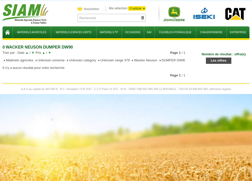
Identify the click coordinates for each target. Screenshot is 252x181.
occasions (132, 32)
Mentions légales (220, 88)
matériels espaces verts (73, 32)
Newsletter (91, 9)
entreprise (238, 32)
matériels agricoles (32, 32)
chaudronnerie (211, 32)
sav (149, 32)
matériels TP (109, 32)
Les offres (218, 60)
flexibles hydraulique (175, 32)
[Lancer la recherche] (142, 18)
